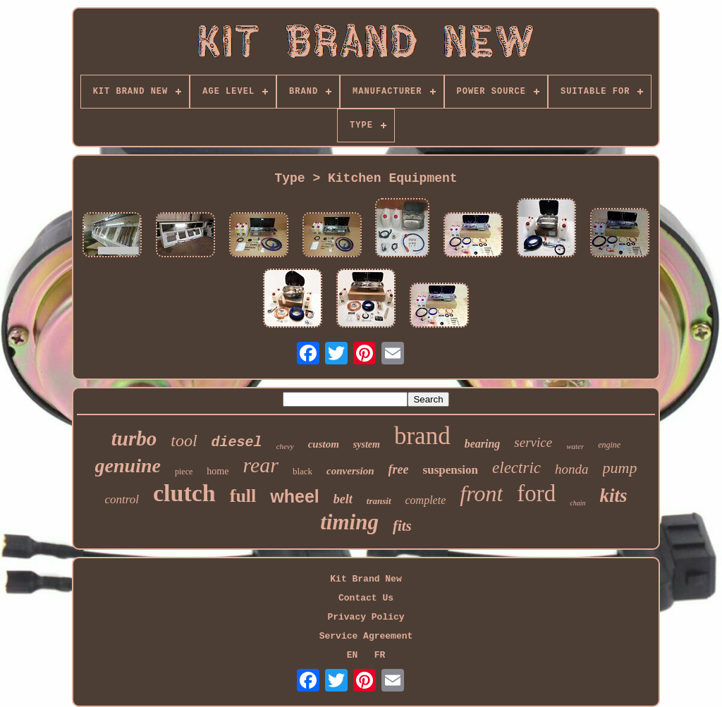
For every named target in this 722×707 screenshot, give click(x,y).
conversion (350, 471)
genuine (128, 466)
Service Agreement (366, 636)
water (575, 446)
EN (352, 655)
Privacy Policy (365, 617)
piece (183, 472)
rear (261, 465)
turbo (134, 438)
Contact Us (365, 598)
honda (572, 469)
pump (620, 468)
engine (609, 445)
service (533, 442)
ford (536, 493)
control (121, 499)
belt (343, 499)
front (481, 493)
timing (349, 522)
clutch (184, 493)
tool (184, 440)
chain (577, 503)
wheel (294, 496)
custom (323, 444)
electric (516, 468)
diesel (237, 442)
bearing (483, 444)
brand (422, 436)
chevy (285, 446)
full (243, 496)
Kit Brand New (365, 579)
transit (379, 501)
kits (614, 495)
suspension (450, 470)
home (217, 471)
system (366, 444)
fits (402, 525)
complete (425, 500)
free (398, 469)
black (302, 471)
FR (380, 655)
